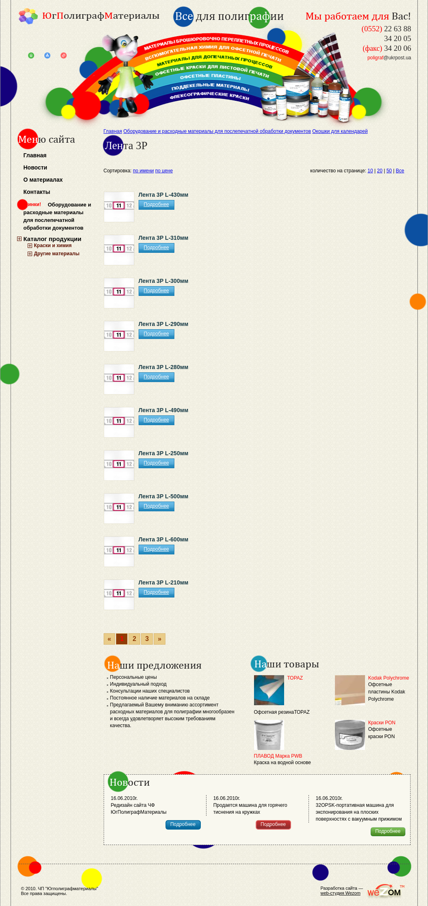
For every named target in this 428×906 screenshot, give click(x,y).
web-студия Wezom (341, 893)
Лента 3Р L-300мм (164, 281)
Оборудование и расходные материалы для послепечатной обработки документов (57, 216)
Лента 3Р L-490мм (164, 410)
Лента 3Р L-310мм (164, 238)
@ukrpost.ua (389, 58)
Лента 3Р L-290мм (164, 324)
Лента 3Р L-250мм (164, 453)
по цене (164, 171)
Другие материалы (57, 253)
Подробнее (156, 204)
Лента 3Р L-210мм (164, 582)
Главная (35, 155)
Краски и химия (53, 245)
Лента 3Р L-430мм (164, 194)
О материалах (43, 179)
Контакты (37, 192)
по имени (143, 171)
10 (370, 171)
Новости (36, 167)
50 (389, 171)
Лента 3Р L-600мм (164, 539)
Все (400, 171)
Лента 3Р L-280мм (164, 367)
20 (379, 171)
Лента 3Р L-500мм (164, 496)
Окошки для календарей (339, 131)
